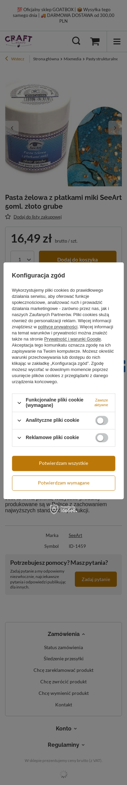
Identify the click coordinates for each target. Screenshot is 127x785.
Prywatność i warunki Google (72, 339)
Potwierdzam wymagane (63, 483)
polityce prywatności (57, 327)
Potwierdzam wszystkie (63, 463)
